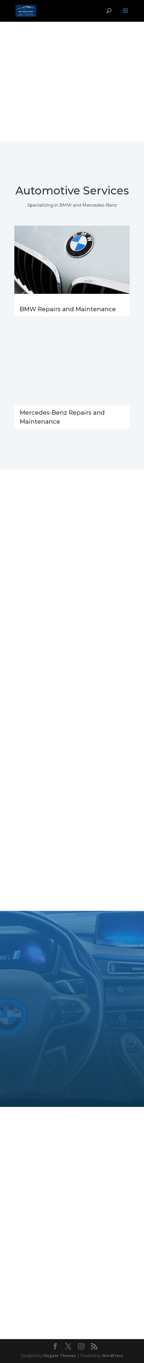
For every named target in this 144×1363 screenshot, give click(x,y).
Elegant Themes (60, 1355)
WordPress (112, 1355)
